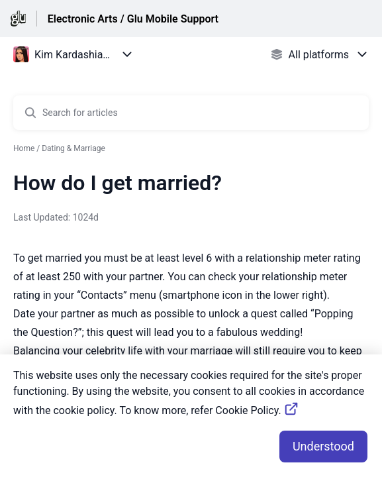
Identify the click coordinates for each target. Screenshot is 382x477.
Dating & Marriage (73, 148)
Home (23, 148)
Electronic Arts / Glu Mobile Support (133, 19)
